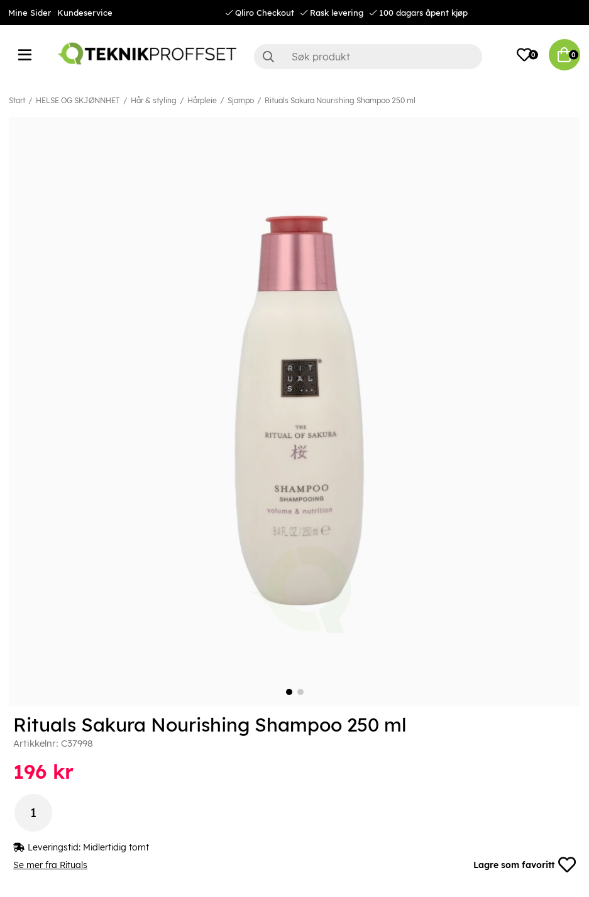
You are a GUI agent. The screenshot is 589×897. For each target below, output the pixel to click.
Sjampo (241, 100)
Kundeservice (85, 13)
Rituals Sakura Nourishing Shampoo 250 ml (340, 100)
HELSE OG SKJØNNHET (78, 100)
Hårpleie (202, 100)
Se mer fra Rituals (50, 865)
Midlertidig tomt (116, 847)
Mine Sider (29, 13)
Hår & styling (154, 100)
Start (17, 100)
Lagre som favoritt (524, 865)
